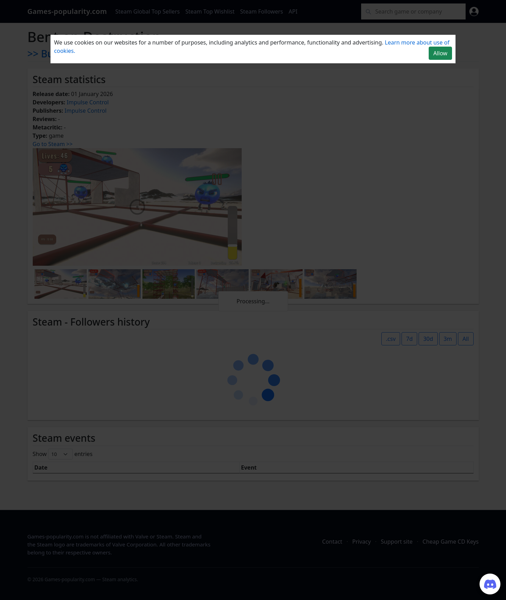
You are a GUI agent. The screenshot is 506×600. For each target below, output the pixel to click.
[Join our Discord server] (490, 584)
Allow (440, 53)
